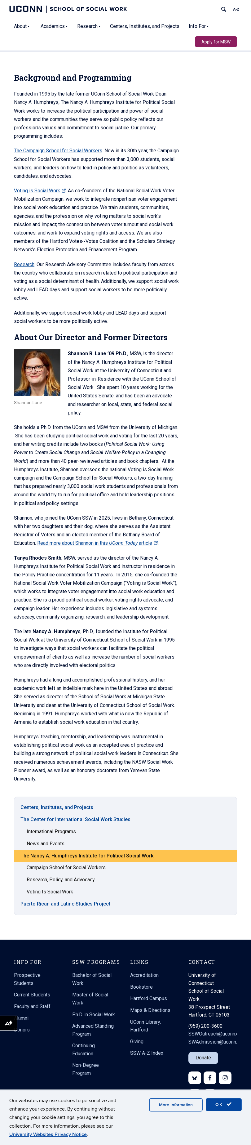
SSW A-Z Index (146, 1053)
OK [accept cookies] (223, 1104)
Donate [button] (203, 1058)
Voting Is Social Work (50, 901)
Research (89, 26)
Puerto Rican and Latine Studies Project (65, 913)
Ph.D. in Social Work (93, 1015)
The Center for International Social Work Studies (75, 829)
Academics (54, 26)
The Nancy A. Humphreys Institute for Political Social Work (86, 865)
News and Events (45, 853)
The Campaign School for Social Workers (58, 141)
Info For (199, 26)
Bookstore (141, 987)
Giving (136, 1041)
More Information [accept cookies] (176, 1104)
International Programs (51, 841)
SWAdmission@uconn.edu (216, 1042)
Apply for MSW (216, 41)
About (22, 26)
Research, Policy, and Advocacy (61, 889)
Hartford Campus (148, 998)
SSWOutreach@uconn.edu (216, 1034)
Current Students (32, 995)
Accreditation (144, 975)
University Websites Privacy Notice (48, 1134)
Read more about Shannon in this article (97, 534)
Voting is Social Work (40, 181)
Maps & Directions (150, 1010)
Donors (22, 1030)
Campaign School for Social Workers (66, 877)
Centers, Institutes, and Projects (144, 26)
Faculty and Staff (32, 1006)
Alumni (21, 1018)
